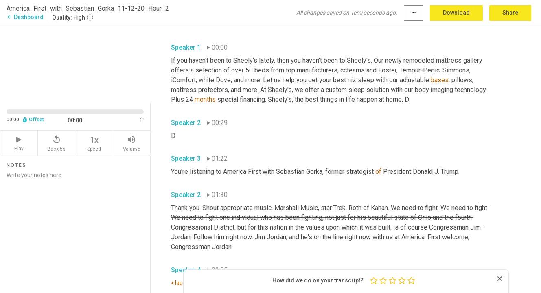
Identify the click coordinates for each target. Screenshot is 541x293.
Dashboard (25, 17)
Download (456, 12)
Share (510, 12)
